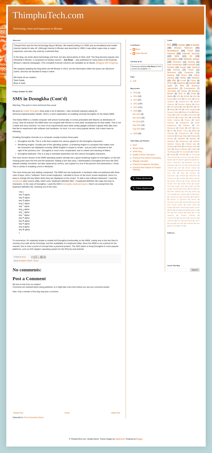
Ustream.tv (193, 218)
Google (183, 67)
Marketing (171, 141)
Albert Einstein (172, 157)
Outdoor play (190, 144)
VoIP (190, 128)
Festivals (182, 175)
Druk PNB (171, 173)
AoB (134, 81)
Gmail (193, 93)
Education (177, 62)
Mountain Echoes (173, 202)
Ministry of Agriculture (179, 199)
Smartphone (184, 123)
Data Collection (186, 170)
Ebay (182, 173)
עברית (182, 226)
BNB (174, 80)
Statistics (193, 83)
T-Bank (194, 149)
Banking (170, 75)
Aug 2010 (137, 129)
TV (196, 212)
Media (170, 96)
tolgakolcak (120, 439)
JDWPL (194, 191)
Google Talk (192, 186)
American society (185, 157)
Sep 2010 (137, 125)
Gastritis (182, 178)
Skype (172, 109)
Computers (189, 72)
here (149, 69)
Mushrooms (183, 141)
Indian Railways (175, 191)
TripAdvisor (183, 218)
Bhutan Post (186, 112)
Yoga (171, 223)
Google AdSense (176, 181)
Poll (198, 107)
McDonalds (186, 197)
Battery (189, 160)
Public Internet (181, 207)
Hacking (191, 62)
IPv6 (197, 189)
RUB (177, 210)
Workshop (171, 72)
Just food (170, 194)
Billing (194, 131)
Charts (191, 70)
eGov (197, 128)
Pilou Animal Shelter (174, 205)
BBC (171, 160)
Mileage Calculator (140, 161)
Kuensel (176, 70)
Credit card (179, 115)
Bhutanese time (190, 162)
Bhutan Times (182, 131)
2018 (135, 93)
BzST (135, 145)
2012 (135, 104)
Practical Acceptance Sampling (146, 164)
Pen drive (188, 99)
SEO (169, 149)
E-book (178, 99)
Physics (194, 202)
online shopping (191, 109)
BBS (182, 86)
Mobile (29, 261)
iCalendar (190, 223)
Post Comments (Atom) (34, 417)
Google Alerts (172, 184)
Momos (193, 199)
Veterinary (170, 220)
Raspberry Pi (192, 210)
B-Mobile (194, 45)
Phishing (170, 146)
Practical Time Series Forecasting (147, 158)
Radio (183, 210)
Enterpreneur (184, 133)
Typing (172, 154)
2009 (135, 133)
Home (67, 413)
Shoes (189, 212)
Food (190, 50)
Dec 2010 (137, 114)
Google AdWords (191, 181)
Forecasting (174, 107)
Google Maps (182, 136)
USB (179, 109)
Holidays (193, 136)
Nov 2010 (137, 118)
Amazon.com (184, 102)
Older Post (115, 413)
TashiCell (195, 67)
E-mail (183, 80)
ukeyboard (17, 181)
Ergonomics (171, 175)
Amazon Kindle (173, 112)
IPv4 (191, 189)
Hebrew (184, 189)
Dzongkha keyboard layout (75, 184)
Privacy (187, 120)
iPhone (170, 83)
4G (171, 131)
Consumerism (190, 88)
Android (196, 157)
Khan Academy (181, 194)
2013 (135, 100)
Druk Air (182, 93)
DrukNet (170, 67)
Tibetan (36, 261)
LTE (190, 194)
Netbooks (185, 202)
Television (170, 215)
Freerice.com (171, 178)
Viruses (184, 91)
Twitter (181, 128)
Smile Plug (137, 151)
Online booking (173, 120)
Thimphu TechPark (188, 215)
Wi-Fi (179, 220)
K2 (169, 44)
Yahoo (197, 220)
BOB (195, 96)
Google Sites (183, 117)
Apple (169, 86)
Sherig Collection (181, 149)
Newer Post (18, 413)
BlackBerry (171, 165)
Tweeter (196, 152)
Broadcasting (192, 165)
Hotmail (170, 139)
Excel (197, 104)
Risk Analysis (178, 212)
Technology (171, 152)
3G (190, 56)
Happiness (181, 83)
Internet (171, 53)
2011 (135, 107)
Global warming (194, 178)
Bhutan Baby (138, 148)
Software (186, 125)
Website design (191, 59)
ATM (178, 96)
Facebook (191, 65)
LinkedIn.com (174, 197)
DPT (176, 170)
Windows (195, 78)
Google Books (186, 184)
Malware (193, 139)
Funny (193, 80)
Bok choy (181, 165)
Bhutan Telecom (183, 48)
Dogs (195, 170)
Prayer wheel (191, 205)
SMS (176, 56)
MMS (191, 107)
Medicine (196, 197)
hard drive (180, 223)
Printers (170, 207)
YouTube (182, 154)
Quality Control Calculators (144, 155)
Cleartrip (170, 133)
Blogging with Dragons (106, 63)
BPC (183, 160)
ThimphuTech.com (48, 15)
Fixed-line (171, 117)
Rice (168, 212)
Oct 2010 (137, 121)
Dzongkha (22, 261)
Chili (179, 168)
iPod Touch (173, 226)
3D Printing (193, 154)
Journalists (171, 91)
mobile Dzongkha (31, 111)
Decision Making (184, 104)
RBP (171, 210)
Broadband (172, 50)
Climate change (190, 168)
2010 (135, 111)
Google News (179, 186)
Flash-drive (192, 175)
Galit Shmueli (141, 53)
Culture (169, 170)
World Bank (188, 220)
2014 (135, 96)
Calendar (170, 168)
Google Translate (173, 189)
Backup (170, 99)
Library (197, 194)
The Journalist (184, 152)
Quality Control (194, 207)
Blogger (139, 439)
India (184, 107)
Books (184, 75)
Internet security (190, 53)
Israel (186, 191)
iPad (197, 223)
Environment (192, 115)
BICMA (186, 96)
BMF (177, 160)
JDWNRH (181, 139)
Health (194, 117)
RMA (179, 146)
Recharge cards (191, 146)
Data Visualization (175, 65)
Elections (193, 173)
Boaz (138, 49)
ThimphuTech (172, 218)
